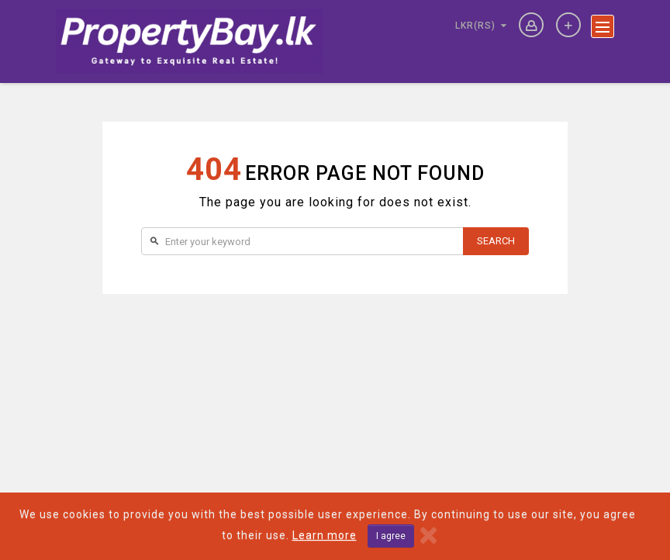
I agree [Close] (391, 536)
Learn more (324, 535)
